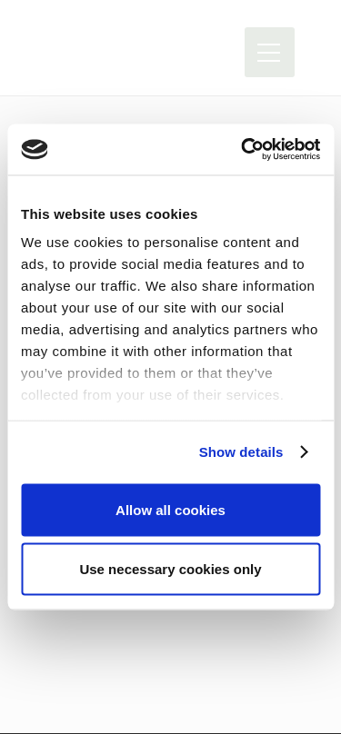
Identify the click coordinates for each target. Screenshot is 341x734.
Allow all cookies (170, 509)
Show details (241, 452)
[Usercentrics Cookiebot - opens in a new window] (242, 150)
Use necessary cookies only (170, 569)
